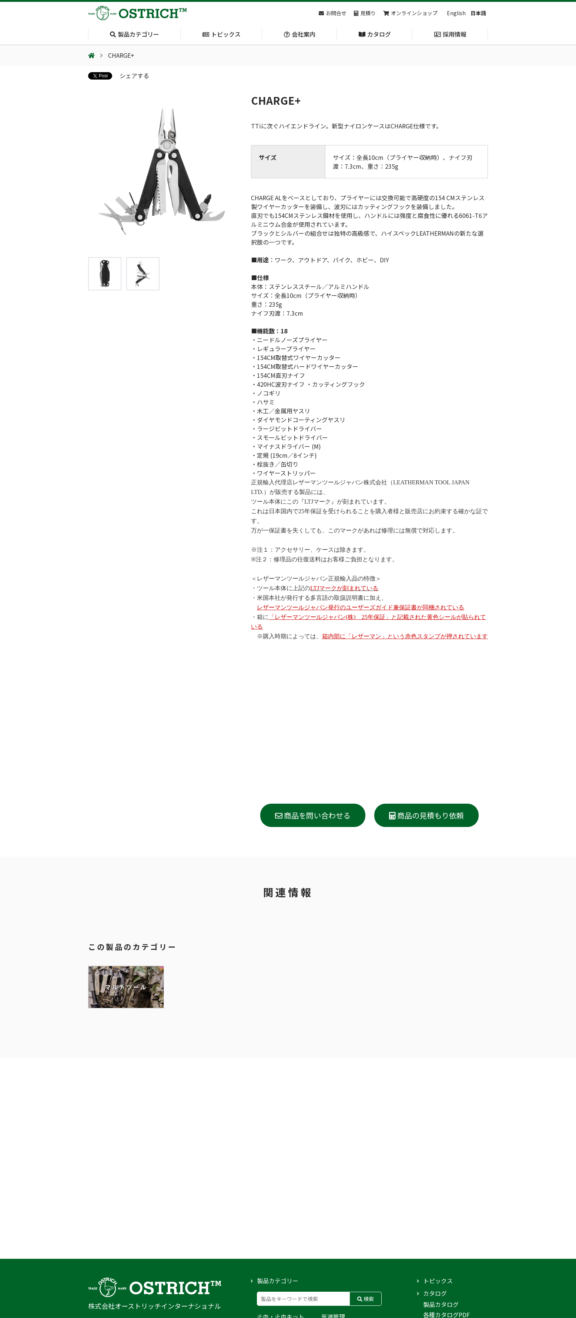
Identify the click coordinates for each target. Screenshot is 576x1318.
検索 (365, 1298)
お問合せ (332, 13)
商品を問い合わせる (313, 815)
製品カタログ (441, 1304)
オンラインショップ (410, 13)
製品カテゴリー (277, 1280)
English (456, 13)
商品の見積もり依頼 (426, 815)
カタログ (435, 1293)
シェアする (134, 75)
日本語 (478, 13)
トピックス (438, 1280)
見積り (365, 13)
